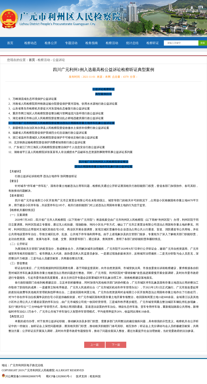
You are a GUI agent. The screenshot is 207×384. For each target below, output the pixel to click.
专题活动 (71, 43)
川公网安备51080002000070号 (22, 376)
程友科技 (95, 376)
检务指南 (91, 43)
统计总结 (132, 43)
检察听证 (152, 43)
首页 (10, 43)
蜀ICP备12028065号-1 (59, 376)
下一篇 (116, 344)
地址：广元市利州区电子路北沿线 (24, 365)
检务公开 (51, 43)
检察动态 (30, 43)
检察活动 (112, 43)
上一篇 (94, 344)
